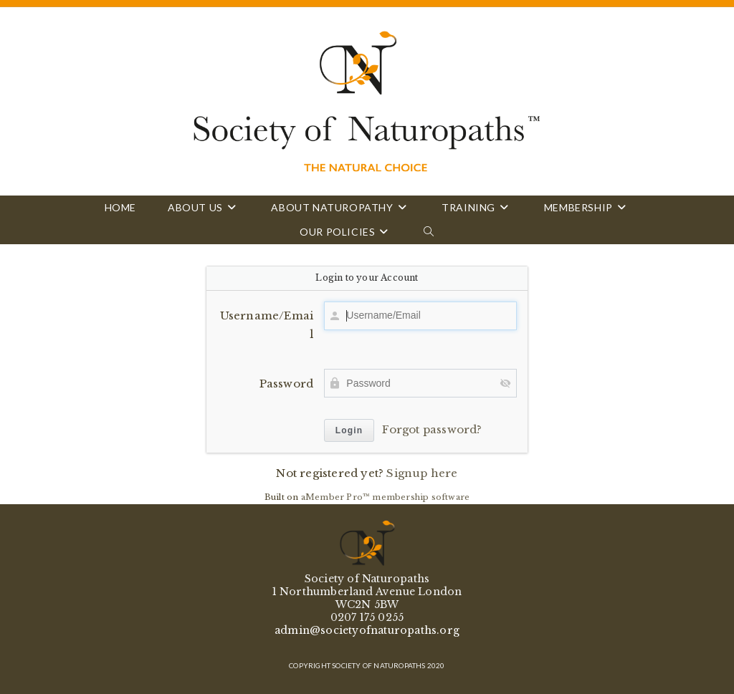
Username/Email (267, 325)
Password (286, 383)
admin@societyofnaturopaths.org (367, 630)
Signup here (421, 473)
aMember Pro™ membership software (385, 497)
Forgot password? (432, 429)
